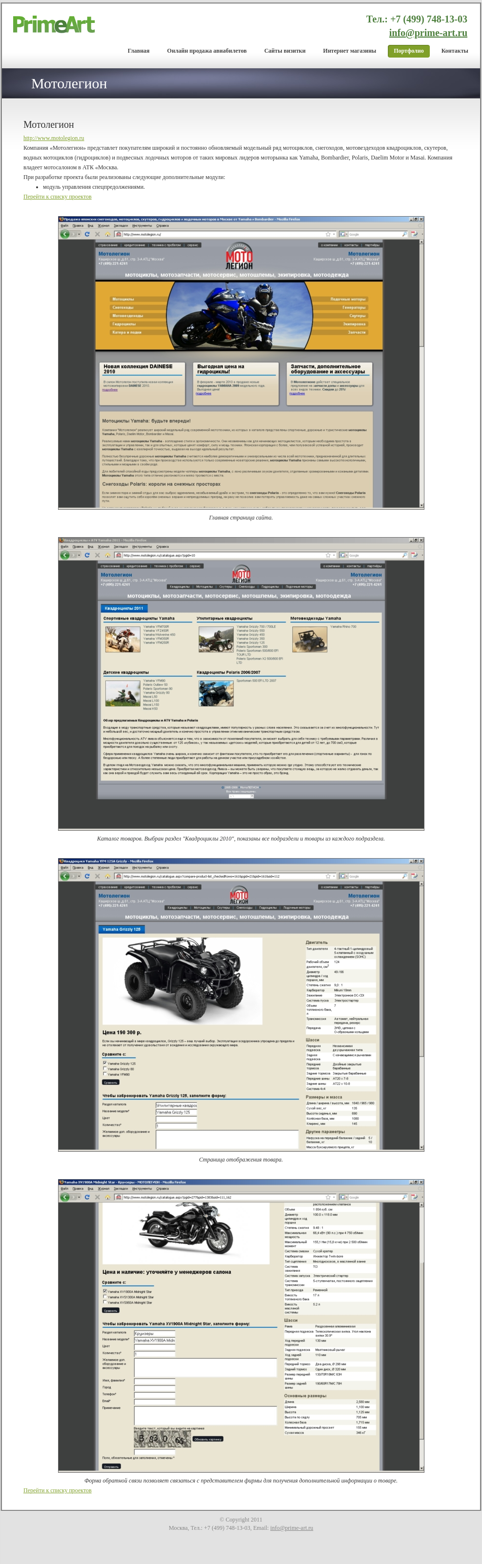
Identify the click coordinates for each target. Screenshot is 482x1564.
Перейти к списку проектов (57, 196)
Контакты (455, 50)
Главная (139, 50)
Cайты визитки (285, 50)
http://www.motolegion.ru (53, 138)
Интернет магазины (349, 50)
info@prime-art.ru (428, 32)
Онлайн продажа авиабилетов (207, 50)
